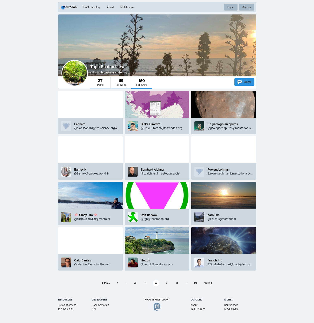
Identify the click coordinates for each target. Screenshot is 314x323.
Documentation (100, 305)
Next (208, 283)
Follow (244, 82)
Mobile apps (127, 7)
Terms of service (67, 305)
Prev (105, 283)
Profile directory (91, 7)
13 (195, 283)
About (110, 7)
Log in (230, 7)
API (94, 308)
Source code (231, 305)
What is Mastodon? (157, 299)
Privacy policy (66, 308)
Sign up (246, 7)
